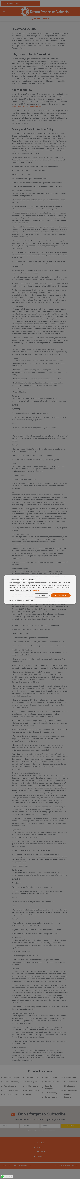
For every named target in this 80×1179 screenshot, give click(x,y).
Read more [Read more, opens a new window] (35, 590)
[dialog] (40, 589)
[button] (21, 600)
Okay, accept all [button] (60, 595)
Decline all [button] (39, 595)
